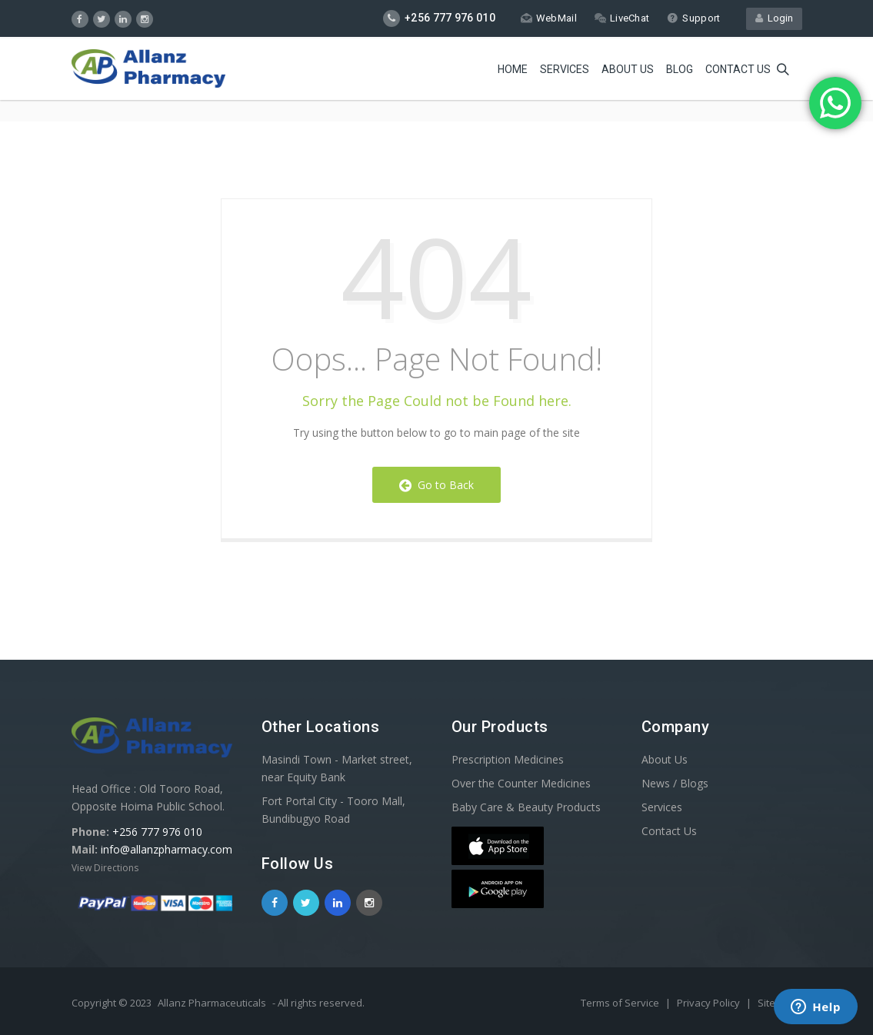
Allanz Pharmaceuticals (212, 1003)
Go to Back (436, 485)
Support (693, 18)
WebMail (549, 18)
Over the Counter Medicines (521, 783)
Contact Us (669, 831)
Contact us (738, 69)
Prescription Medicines (507, 759)
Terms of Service (621, 1003)
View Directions (105, 867)
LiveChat (622, 18)
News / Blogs (674, 783)
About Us (627, 69)
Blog (679, 69)
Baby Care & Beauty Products (526, 807)
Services (564, 69)
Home (513, 69)
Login (774, 18)
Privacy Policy (709, 1003)
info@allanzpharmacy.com (166, 849)
